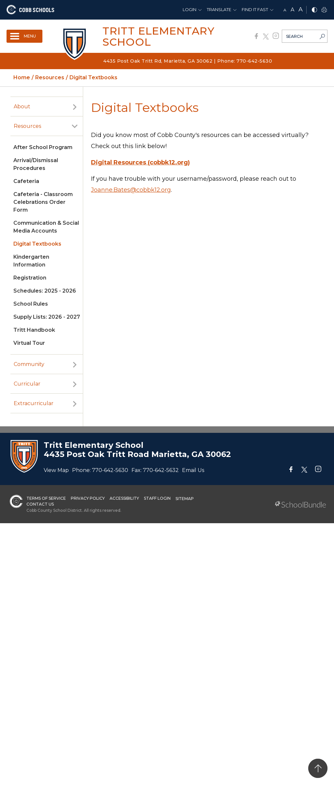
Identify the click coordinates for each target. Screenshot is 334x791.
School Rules (30, 304)
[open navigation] (24, 36)
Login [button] (189, 9)
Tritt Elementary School (158, 36)
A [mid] (292, 10)
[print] (324, 10)
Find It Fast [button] (255, 9)
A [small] (284, 10)
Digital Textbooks (37, 244)
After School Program (42, 147)
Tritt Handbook (34, 330)
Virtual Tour (29, 343)
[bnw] (314, 10)
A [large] (300, 9)
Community (29, 364)
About (22, 106)
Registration (29, 278)
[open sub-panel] (75, 107)
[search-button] (322, 37)
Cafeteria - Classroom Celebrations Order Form (43, 202)
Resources (27, 126)
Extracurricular (33, 403)
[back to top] (317, 768)
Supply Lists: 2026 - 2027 (46, 317)
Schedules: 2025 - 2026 (44, 291)
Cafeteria (26, 181)
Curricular (27, 384)
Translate (219, 9)
